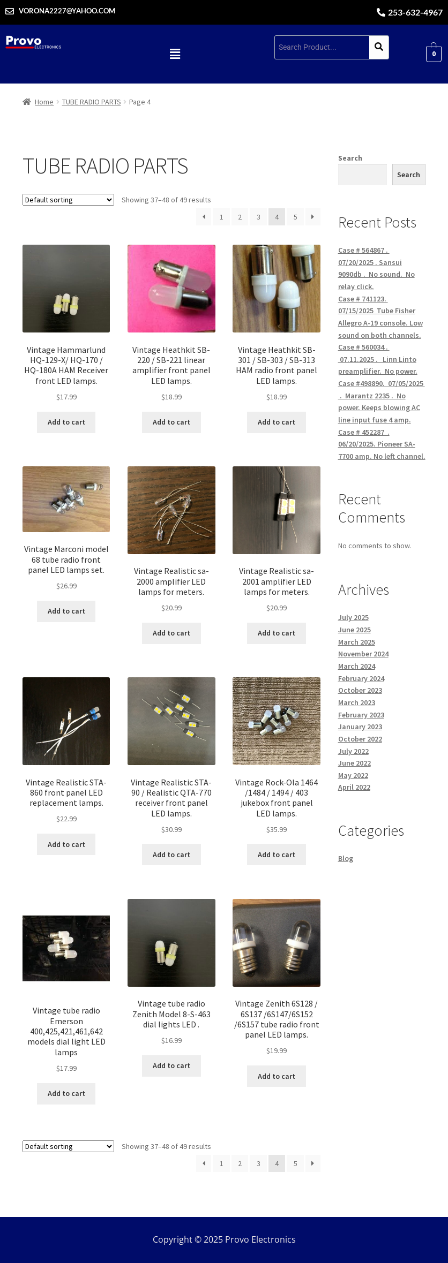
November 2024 (363, 654)
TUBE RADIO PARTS (91, 102)
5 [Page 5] (295, 217)
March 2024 (356, 666)
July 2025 (353, 617)
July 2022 (353, 751)
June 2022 (354, 763)
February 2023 (361, 715)
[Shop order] (68, 200)
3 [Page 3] (258, 217)
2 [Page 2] (240, 217)
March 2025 (356, 642)
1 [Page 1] (221, 217)
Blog (345, 858)
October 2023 (360, 690)
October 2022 (360, 739)
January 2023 (360, 726)
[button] (175, 54)
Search (350, 158)
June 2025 (354, 629)
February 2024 (361, 678)
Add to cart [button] (66, 422)
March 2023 (356, 702)
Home (44, 102)
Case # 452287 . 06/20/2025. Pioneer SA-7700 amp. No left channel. (381, 444)
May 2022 (353, 775)
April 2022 (354, 787)
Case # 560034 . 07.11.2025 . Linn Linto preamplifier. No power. (377, 359)
